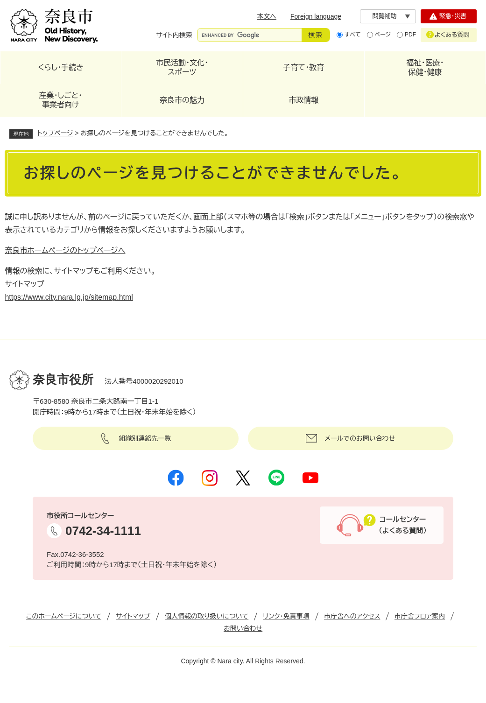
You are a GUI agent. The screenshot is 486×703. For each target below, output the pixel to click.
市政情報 (303, 100)
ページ (383, 34)
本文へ (266, 16)
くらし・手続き (61, 67)
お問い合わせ (243, 628)
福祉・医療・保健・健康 (425, 67)
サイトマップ (133, 616)
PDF (410, 34)
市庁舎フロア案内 (419, 616)
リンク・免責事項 (286, 616)
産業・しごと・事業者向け (60, 100)
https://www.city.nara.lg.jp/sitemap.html (69, 297)
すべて (353, 34)
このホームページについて (63, 616)
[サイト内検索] (249, 35)
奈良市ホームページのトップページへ (65, 250)
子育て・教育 (303, 67)
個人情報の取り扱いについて (206, 616)
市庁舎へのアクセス (352, 616)
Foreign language (315, 16)
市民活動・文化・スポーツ (182, 67)
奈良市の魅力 (182, 100)
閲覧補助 (385, 16)
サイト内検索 (174, 35)
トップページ (55, 133)
